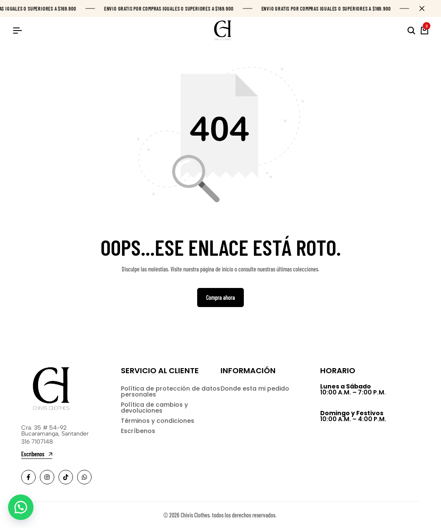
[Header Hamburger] (17, 30)
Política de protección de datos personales (170, 392)
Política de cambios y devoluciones (154, 408)
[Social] (28, 477)
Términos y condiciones (157, 421)
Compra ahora (220, 297)
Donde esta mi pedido (254, 389)
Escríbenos (138, 431)
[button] (21, 507)
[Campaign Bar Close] (425, 8)
